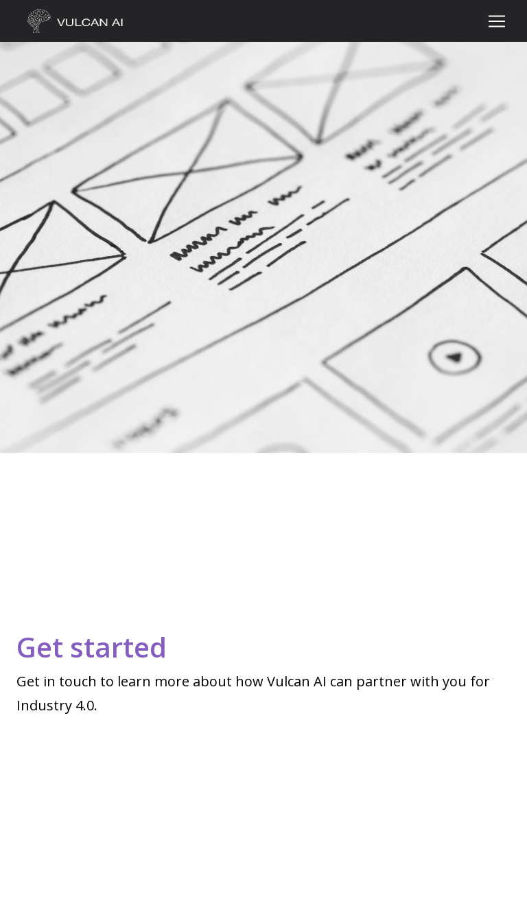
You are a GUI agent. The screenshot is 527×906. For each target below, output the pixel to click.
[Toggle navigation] (497, 21)
